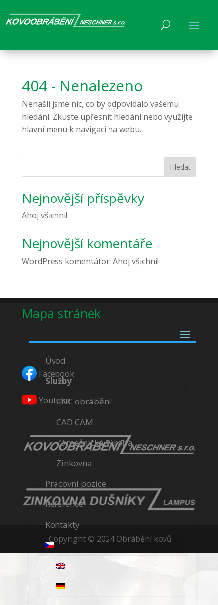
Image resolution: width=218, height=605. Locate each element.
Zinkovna (74, 463)
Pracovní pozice (75, 483)
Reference (64, 503)
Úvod (55, 360)
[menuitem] (113, 545)
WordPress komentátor (65, 261)
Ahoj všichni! (44, 215)
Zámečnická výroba (94, 442)
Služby (58, 381)
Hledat (180, 167)
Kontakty (62, 524)
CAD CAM (74, 422)
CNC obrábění (83, 401)
